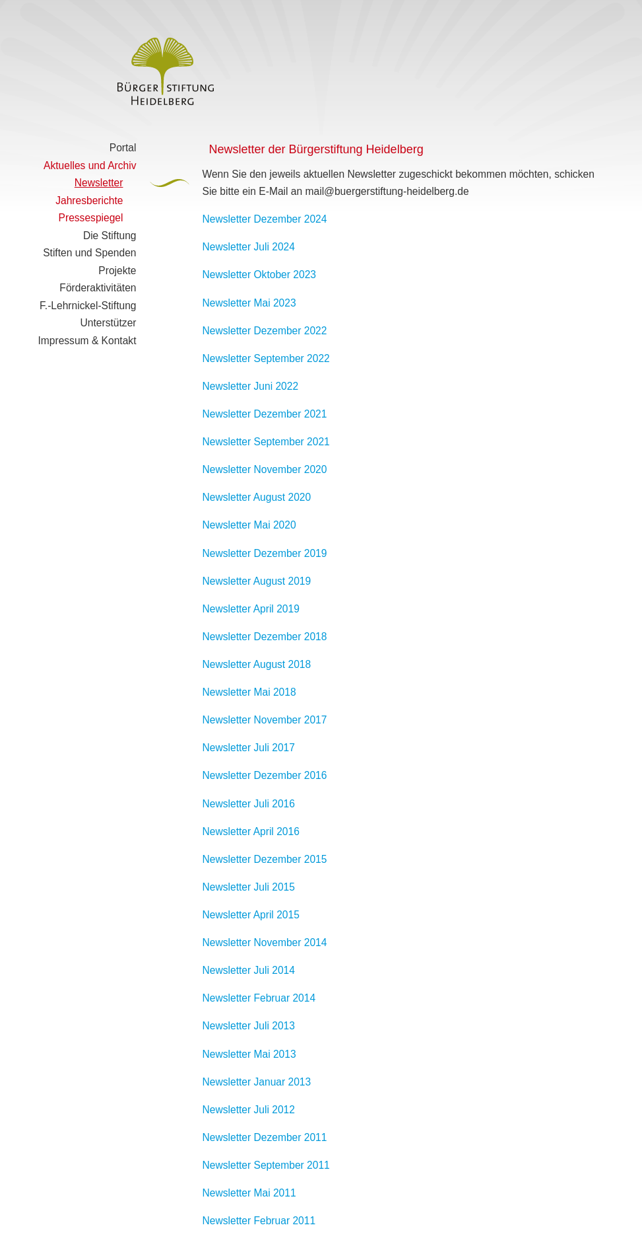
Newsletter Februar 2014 (259, 998)
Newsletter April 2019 (251, 608)
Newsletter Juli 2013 (249, 1025)
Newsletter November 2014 (265, 942)
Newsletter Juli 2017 (249, 747)
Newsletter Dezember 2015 (265, 859)
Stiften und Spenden (89, 252)
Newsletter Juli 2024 (249, 246)
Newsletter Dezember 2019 (265, 553)
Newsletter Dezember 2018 (265, 636)
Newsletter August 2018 (257, 664)
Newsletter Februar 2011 (259, 1220)
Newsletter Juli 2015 (249, 887)
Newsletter (99, 182)
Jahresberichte (89, 200)
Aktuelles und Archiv (90, 165)
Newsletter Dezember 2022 (265, 330)
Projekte (117, 270)
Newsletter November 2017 (265, 719)
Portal (123, 147)
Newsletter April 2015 (251, 914)
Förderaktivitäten (97, 287)
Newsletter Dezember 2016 (265, 775)
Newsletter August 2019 (257, 581)
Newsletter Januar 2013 (257, 1082)
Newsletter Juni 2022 (251, 386)
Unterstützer (108, 322)
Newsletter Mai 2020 (249, 525)
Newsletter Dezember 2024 (265, 219)
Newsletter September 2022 (266, 358)
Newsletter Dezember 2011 (265, 1137)
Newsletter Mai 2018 (249, 692)
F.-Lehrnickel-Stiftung (88, 305)
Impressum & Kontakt (87, 340)
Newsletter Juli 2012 (249, 1109)
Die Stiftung (110, 235)
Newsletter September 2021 (266, 441)
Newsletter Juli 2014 (249, 970)
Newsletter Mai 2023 (249, 303)
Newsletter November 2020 (265, 469)
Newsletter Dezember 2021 (265, 414)
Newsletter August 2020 (257, 497)
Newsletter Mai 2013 (249, 1054)
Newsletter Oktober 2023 (259, 274)
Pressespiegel (91, 217)
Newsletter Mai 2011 (249, 1193)
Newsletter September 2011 (266, 1165)
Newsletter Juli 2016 (249, 803)
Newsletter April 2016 (251, 831)
